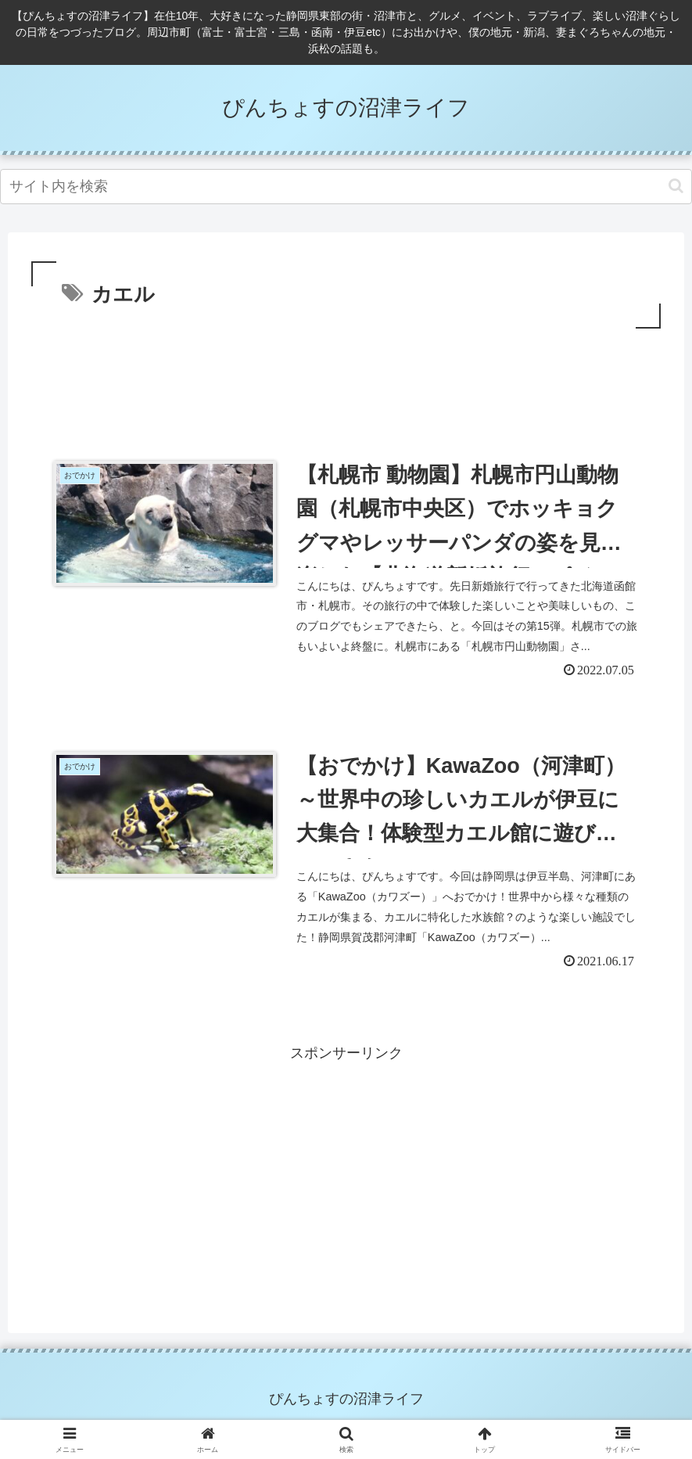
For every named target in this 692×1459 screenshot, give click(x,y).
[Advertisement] (346, 375)
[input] (346, 186)
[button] (676, 186)
